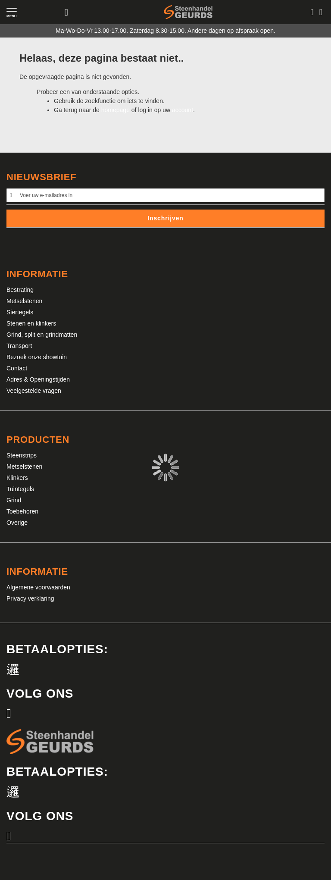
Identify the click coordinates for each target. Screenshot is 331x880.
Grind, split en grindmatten (41, 334)
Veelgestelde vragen (33, 390)
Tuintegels (20, 488)
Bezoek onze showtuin (36, 357)
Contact (16, 368)
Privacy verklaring (30, 598)
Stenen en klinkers (31, 323)
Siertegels (19, 312)
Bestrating (20, 289)
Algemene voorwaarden (38, 587)
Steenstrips (21, 455)
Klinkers (17, 477)
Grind (13, 500)
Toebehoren (22, 511)
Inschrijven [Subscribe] (165, 218)
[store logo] (188, 12)
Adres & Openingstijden (38, 379)
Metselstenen (24, 301)
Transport (19, 345)
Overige (17, 522)
